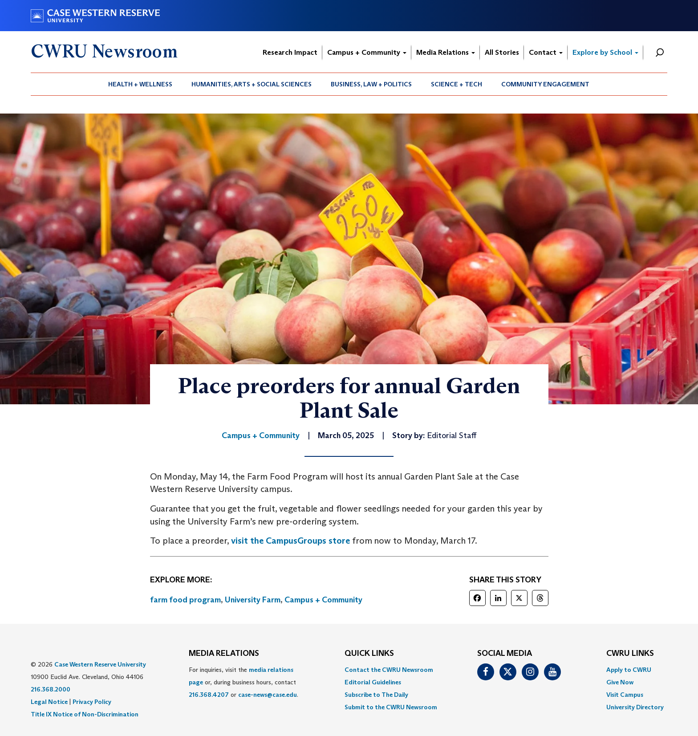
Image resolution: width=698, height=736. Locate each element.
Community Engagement (545, 84)
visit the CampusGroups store (290, 540)
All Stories (502, 52)
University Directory (635, 707)
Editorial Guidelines (373, 682)
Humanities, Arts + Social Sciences (251, 84)
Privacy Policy (92, 702)
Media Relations (445, 52)
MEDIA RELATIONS (224, 653)
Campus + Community (366, 52)
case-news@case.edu (267, 695)
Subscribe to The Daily (376, 695)
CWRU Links (630, 653)
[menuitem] (140, 84)
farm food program (185, 600)
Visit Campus (624, 695)
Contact (546, 52)
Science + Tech (456, 84)
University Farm (252, 600)
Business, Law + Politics (371, 84)
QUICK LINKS (369, 653)
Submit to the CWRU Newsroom (391, 707)
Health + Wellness (140, 84)
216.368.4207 (209, 695)
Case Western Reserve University (100, 664)
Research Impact (290, 52)
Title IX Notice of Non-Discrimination (84, 714)
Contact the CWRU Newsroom (389, 670)
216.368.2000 (50, 689)
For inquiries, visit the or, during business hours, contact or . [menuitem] (243, 682)
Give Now (619, 682)
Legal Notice (49, 702)
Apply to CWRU (628, 670)
